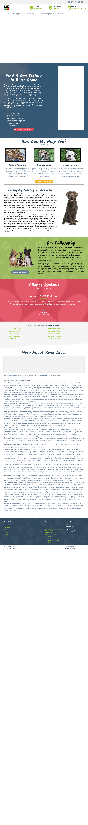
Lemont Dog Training (13, 331)
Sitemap (6, 534)
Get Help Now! (8, 527)
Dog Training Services (48, 14)
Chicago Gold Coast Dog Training (17, 335)
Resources (61, 14)
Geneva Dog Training (14, 336)
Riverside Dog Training (54, 340)
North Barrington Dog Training (16, 330)
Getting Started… (18, 14)
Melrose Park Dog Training (15, 340)
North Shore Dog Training (15, 328)
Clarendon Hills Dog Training (15, 333)
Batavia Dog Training (53, 335)
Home (8, 14)
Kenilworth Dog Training (54, 338)
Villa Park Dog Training (54, 333)
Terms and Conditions (40, 552)
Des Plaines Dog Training (14, 338)
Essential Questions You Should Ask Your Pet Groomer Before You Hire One (53, 530)
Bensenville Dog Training (54, 331)
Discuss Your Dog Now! (25, 129)
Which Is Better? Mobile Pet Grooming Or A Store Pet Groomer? (52, 540)
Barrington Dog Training (54, 336)
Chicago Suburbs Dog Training (56, 328)
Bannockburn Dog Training (55, 330)
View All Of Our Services (44, 182)
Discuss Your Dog (32, 14)
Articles (6, 532)
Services (6, 530)
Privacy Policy (49, 552)
